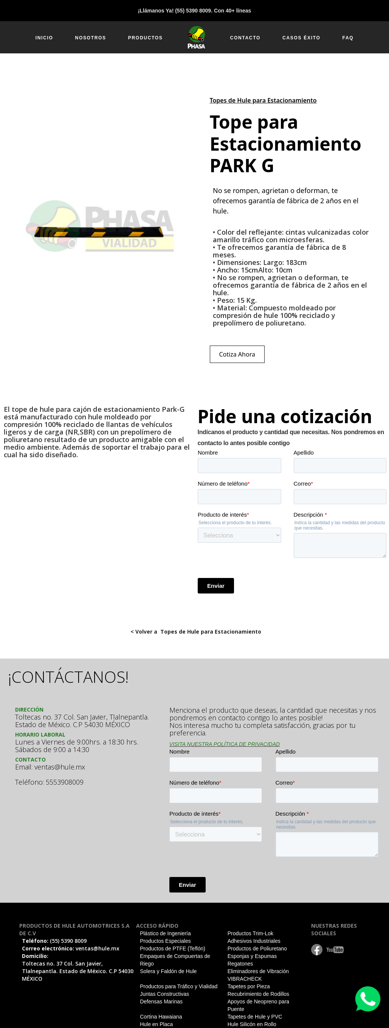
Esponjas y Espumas (252, 956)
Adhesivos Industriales (254, 941)
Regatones (240, 964)
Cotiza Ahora (237, 354)
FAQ (348, 37)
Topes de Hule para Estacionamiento (263, 100)
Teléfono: (54, 940)
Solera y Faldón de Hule (168, 971)
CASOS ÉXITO (301, 37)
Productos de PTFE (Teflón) (172, 948)
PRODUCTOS (145, 37)
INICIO (44, 37)
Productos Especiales (165, 941)
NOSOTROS (90, 37)
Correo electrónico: (70, 948)
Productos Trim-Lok (250, 933)
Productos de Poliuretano (257, 948)
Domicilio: (77, 967)
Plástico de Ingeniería (165, 933)
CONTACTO (245, 37)
